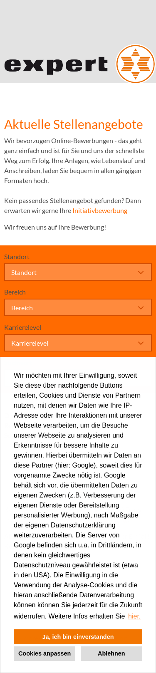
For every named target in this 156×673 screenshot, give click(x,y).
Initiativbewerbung (99, 210)
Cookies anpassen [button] (44, 653)
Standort (17, 256)
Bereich (15, 292)
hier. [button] (134, 616)
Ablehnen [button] (111, 653)
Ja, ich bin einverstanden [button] (78, 636)
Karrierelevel (22, 327)
